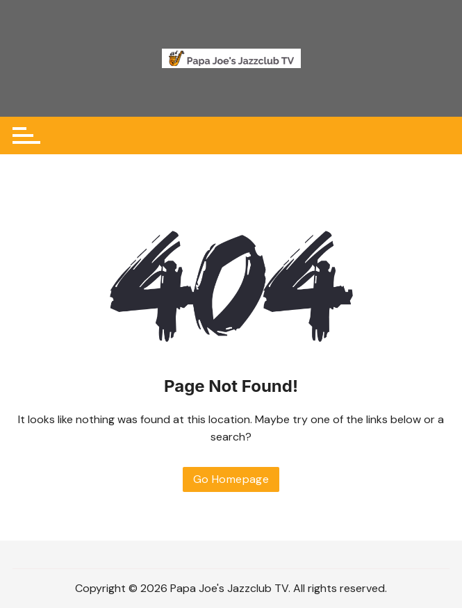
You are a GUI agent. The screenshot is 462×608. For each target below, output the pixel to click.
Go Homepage (231, 479)
